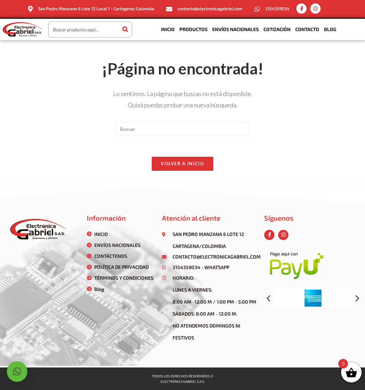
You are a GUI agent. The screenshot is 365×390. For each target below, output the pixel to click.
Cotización (276, 29)
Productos (193, 29)
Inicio (168, 29)
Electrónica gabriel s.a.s (182, 381)
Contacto (307, 29)
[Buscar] (125, 29)
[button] (268, 298)
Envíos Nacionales (235, 29)
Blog (330, 29)
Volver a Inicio (182, 163)
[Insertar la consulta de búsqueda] (182, 129)
